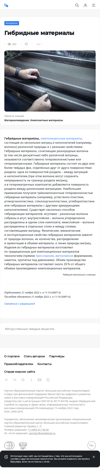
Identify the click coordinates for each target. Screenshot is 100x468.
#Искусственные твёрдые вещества (29, 329)
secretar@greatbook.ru (42, 433)
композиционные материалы (61, 138)
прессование (45, 256)
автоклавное (64, 256)
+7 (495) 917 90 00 (38, 429)
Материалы (12, 23)
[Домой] (6, 5)
